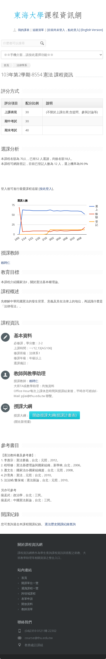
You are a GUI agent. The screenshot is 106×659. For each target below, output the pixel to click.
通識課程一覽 (29, 588)
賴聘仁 (5, 263)
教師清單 (27, 609)
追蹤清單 (38, 30)
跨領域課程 (28, 593)
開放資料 (27, 604)
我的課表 (23, 30)
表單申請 (27, 599)
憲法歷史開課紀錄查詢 (60, 524)
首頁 (24, 578)
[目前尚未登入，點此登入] (63, 30)
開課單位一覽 (29, 583)
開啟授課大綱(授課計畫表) (54, 415)
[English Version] (92, 30)
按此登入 (46, 189)
